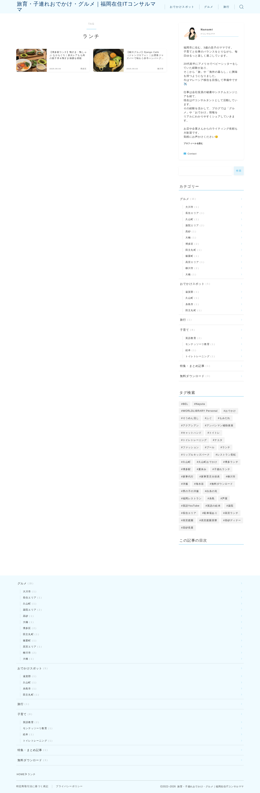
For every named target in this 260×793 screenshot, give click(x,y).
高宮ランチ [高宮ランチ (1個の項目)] (231, 513)
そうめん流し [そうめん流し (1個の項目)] (191, 418)
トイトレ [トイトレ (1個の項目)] (214, 432)
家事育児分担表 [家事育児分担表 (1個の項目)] (210, 476)
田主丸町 (192, 250)
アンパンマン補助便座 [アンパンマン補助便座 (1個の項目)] (220, 425)
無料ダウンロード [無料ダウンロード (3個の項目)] (222, 483)
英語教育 (192, 338)
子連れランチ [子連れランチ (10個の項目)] (222, 469)
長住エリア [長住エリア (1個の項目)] (189, 513)
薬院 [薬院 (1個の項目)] (230, 505)
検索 (239, 170)
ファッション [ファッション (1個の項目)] (191, 447)
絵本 (189, 350)
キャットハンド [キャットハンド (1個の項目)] (192, 432)
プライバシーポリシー (69, 786)
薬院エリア (194, 225)
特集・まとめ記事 (194, 366)
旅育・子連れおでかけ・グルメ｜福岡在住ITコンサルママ (89, 7)
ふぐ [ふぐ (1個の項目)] (209, 418)
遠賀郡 (191, 291)
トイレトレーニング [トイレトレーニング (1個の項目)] (195, 440)
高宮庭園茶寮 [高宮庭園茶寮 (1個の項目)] (209, 520)
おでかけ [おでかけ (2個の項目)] (230, 410)
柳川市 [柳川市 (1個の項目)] (232, 476)
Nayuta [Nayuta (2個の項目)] (200, 404)
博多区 (191, 243)
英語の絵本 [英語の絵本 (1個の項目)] (213, 505)
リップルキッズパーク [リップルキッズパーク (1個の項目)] (196, 454)
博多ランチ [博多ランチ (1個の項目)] (231, 462)
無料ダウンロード (194, 376)
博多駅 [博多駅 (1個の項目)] (187, 469)
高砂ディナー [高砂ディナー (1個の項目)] (233, 520)
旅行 (226, 6)
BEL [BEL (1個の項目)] (185, 404)
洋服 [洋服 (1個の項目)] (185, 483)
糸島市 (191, 304)
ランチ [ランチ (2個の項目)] (226, 447)
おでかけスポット (182, 6)
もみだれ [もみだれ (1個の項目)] (225, 418)
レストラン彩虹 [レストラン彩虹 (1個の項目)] (226, 454)
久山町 (191, 219)
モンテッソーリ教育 (199, 344)
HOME (21, 774)
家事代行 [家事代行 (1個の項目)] (188, 476)
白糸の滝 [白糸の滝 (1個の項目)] (212, 491)
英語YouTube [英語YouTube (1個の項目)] (191, 505)
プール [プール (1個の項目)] (211, 447)
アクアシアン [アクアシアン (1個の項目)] (191, 425)
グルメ (208, 6)
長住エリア (194, 213)
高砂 (189, 231)
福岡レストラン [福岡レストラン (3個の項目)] (192, 498)
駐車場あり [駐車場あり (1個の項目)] (210, 513)
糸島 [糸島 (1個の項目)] (211, 498)
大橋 (189, 274)
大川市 (191, 207)
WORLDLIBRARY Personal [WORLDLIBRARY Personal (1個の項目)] (200, 410)
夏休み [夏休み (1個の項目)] (202, 469)
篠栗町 (191, 256)
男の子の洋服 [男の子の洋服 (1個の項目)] (191, 491)
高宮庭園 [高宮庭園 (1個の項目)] (188, 520)
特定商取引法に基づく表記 (32, 786)
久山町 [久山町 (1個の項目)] (187, 462)
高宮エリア (194, 262)
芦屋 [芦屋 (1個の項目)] (225, 498)
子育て (186, 329)
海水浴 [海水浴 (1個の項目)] (200, 483)
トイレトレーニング (199, 356)
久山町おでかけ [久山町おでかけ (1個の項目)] (207, 462)
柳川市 (191, 268)
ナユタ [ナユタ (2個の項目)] (218, 440)
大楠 (189, 237)
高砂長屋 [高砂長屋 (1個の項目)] (188, 527)
